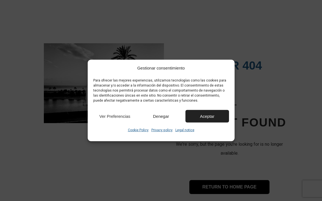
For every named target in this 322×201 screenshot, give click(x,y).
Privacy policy (162, 130)
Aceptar (207, 116)
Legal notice (184, 130)
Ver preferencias (114, 116)
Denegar (161, 116)
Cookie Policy (138, 130)
